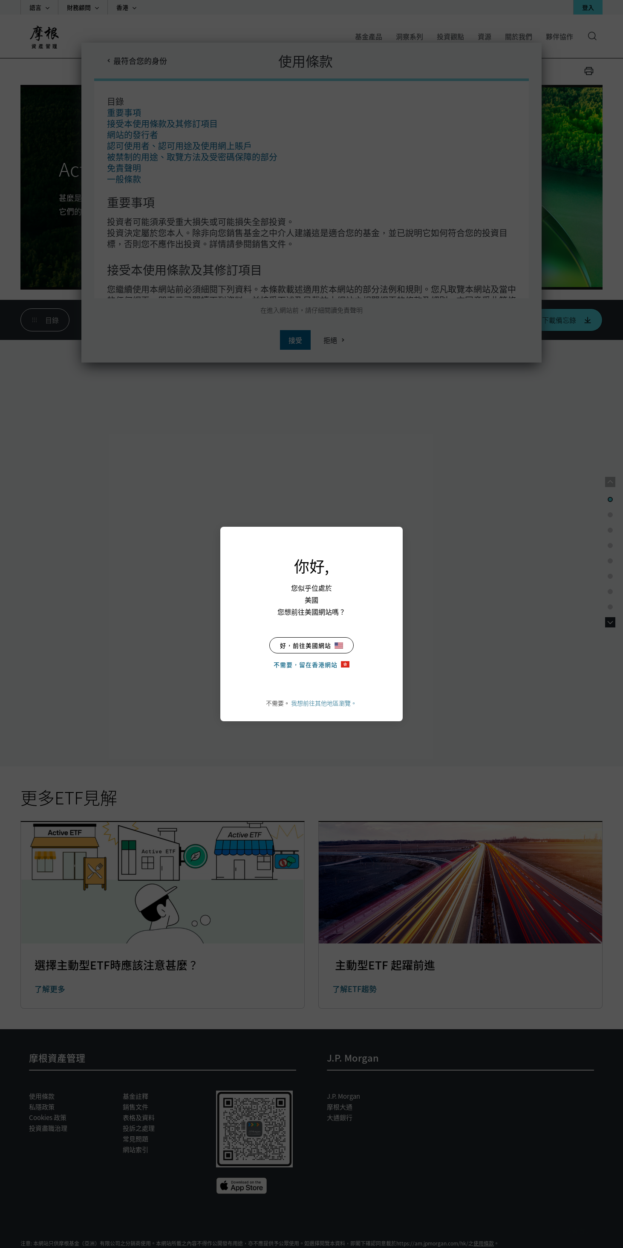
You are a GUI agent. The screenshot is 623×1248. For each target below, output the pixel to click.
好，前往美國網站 (311, 645)
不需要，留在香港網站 (311, 664)
